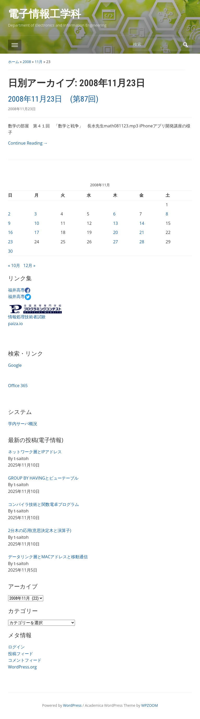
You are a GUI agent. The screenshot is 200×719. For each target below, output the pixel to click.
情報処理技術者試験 (27, 317)
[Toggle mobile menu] (14, 45)
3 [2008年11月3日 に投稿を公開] (35, 214)
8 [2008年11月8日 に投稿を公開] (167, 214)
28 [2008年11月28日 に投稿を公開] (141, 242)
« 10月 (14, 265)
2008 (27, 61)
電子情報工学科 (44, 14)
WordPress (72, 705)
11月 (38, 61)
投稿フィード (20, 653)
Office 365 (18, 385)
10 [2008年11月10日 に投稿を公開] (36, 223)
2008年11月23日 (22, 108)
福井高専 (19, 290)
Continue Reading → (28, 143)
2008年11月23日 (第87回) (53, 98)
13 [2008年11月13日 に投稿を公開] (115, 223)
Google (15, 365)
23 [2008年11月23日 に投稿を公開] (10, 242)
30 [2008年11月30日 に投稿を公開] (10, 251)
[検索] (156, 44)
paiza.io (15, 323)
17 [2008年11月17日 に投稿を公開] (36, 232)
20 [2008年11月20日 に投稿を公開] (115, 232)
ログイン (16, 647)
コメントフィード (24, 660)
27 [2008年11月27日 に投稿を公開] (115, 242)
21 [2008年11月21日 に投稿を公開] (141, 232)
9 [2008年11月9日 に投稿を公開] (9, 223)
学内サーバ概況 (22, 423)
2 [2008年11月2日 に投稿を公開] (9, 214)
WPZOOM (149, 705)
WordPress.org (22, 667)
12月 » (29, 265)
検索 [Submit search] (185, 44)
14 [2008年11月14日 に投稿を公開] (141, 223)
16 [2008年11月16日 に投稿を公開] (10, 232)
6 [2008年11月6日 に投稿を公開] (114, 214)
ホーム (13, 61)
